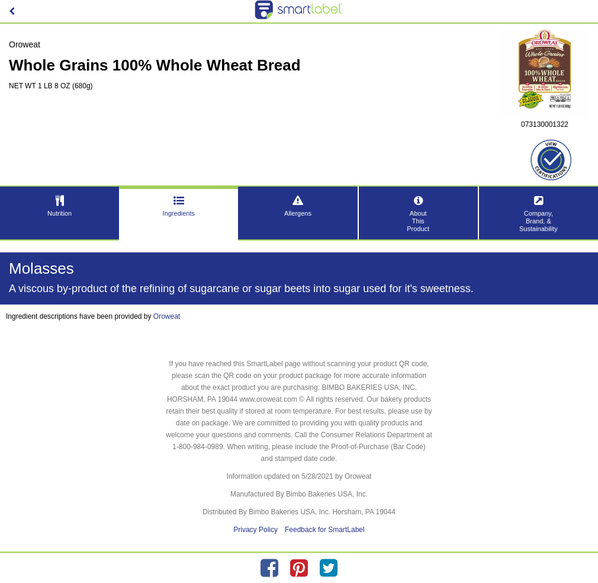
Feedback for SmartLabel (325, 530)
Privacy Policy (255, 530)
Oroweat (166, 316)
